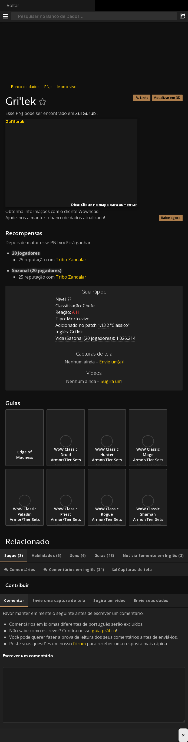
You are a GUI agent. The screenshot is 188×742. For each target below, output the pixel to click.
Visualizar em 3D (167, 97)
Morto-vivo (67, 86)
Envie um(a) (111, 362)
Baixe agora (170, 217)
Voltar (13, 5)
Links (144, 97)
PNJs (48, 86)
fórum (79, 644)
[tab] (13, 555)
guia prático (104, 631)
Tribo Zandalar (71, 260)
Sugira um (111, 381)
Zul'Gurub (85, 113)
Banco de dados (25, 86)
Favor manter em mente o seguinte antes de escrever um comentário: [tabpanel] (94, 672)
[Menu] (5, 16)
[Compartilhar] (182, 16)
